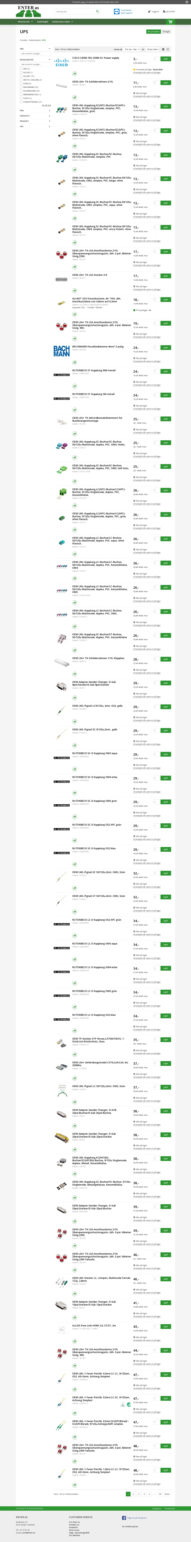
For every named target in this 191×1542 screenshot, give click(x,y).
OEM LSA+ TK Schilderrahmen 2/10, (92, 81)
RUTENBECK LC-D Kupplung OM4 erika (94, 967)
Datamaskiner (35, 40)
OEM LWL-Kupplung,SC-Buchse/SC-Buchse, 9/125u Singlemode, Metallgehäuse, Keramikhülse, (101, 1183)
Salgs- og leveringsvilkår (79, 1532)
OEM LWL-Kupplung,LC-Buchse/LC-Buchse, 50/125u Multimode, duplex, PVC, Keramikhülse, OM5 (100, 589)
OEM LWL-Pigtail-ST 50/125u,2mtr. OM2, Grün (98, 896)
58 (160, 1494)
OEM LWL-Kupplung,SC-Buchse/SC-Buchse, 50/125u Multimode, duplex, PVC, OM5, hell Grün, (100, 467)
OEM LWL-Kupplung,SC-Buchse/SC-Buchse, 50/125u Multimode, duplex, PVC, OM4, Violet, (98, 443)
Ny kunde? (169, 11)
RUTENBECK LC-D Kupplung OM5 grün (94, 991)
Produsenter (169, 1508)
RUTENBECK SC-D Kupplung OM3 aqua (94, 753)
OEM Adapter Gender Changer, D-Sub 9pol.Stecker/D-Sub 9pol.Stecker (94, 683)
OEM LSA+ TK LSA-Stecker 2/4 (89, 275)
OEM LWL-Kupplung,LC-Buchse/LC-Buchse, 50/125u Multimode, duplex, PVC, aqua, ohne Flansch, (98, 540)
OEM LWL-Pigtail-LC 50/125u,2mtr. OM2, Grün (98, 1086)
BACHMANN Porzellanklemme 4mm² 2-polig (98, 346)
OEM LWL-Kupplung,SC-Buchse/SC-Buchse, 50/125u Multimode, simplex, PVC (97, 155)
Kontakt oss (74, 1524)
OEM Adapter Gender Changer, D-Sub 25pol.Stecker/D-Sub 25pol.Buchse (94, 1207)
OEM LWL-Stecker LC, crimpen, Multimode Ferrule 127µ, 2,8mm (101, 1279)
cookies (83, 2)
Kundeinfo (73, 1527)
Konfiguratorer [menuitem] (61, 21)
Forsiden (23, 40)
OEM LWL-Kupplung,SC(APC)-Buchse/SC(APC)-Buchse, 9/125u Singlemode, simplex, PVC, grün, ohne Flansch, (99, 132)
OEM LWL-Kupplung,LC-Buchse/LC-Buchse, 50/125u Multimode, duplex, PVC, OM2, (97, 612)
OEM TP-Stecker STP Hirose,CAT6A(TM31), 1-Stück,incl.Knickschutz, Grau (98, 1040)
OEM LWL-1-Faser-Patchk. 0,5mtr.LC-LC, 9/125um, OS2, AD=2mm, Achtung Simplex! (101, 1375)
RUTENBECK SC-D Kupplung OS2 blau (94, 848)
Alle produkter (154, 31)
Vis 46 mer (46, 105)
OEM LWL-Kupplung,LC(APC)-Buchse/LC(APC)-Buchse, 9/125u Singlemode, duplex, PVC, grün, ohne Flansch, (99, 516)
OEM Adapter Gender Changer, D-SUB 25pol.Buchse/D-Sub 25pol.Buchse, (94, 1111)
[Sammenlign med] (74, 73)
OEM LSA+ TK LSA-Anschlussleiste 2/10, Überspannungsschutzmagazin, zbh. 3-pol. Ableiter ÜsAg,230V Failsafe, (101, 1448)
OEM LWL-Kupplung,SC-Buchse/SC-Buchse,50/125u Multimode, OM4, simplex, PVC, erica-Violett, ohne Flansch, (101, 229)
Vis (150, 49)
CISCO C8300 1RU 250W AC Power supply (95, 57)
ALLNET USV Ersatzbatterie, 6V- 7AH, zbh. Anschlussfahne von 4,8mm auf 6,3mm (96, 300)
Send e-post (74, 1530)
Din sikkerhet (74, 1535)
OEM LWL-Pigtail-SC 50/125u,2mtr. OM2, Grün (98, 872)
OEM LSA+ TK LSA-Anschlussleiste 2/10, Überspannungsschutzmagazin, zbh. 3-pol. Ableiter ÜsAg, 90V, (101, 1352)
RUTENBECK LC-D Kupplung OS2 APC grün (96, 919)
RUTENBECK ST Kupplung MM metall (94, 370)
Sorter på (127, 49)
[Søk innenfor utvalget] (35, 53)
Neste (167, 1494)
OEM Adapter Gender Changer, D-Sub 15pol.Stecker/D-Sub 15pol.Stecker (94, 1303)
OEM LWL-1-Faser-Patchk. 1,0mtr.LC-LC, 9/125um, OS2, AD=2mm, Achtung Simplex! (101, 1470)
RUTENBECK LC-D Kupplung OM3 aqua (94, 943)
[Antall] (156, 58)
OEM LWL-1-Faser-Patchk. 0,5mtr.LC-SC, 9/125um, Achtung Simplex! (101, 1399)
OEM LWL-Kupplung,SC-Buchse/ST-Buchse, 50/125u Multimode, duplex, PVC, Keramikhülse (99, 636)
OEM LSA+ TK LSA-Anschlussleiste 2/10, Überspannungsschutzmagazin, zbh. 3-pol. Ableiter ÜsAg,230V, (101, 1232)
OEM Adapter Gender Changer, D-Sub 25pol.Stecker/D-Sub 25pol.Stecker (94, 1135)
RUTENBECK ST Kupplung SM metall (93, 394)
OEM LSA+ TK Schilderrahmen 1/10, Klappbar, (98, 658)
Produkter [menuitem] (24, 21)
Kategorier (156, 1508)
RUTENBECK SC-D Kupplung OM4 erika (94, 777)
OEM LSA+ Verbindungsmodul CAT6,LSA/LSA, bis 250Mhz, (100, 1064)
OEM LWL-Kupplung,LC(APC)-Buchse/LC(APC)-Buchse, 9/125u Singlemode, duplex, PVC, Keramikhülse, (98, 492)
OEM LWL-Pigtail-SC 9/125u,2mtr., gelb (94, 729)
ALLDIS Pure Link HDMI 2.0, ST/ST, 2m (94, 1325)
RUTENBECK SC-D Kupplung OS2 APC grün (96, 824)
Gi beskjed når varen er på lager (146, 73)
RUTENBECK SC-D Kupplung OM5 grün (94, 801)
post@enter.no (28, 1532)
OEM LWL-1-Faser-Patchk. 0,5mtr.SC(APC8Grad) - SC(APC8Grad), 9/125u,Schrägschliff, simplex (100, 1422)
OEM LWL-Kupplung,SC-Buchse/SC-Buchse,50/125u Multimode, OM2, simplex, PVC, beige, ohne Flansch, (101, 180)
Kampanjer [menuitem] (42, 21)
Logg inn (154, 11)
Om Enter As (74, 1522)
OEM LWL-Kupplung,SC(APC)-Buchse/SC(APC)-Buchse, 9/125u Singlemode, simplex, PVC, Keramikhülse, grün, (98, 108)
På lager (166, 31)
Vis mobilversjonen (130, 1526)
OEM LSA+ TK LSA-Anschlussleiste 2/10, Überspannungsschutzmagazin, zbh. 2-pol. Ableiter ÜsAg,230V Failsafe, (101, 1256)
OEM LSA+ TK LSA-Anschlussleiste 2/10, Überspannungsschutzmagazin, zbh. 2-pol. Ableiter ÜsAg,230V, (101, 253)
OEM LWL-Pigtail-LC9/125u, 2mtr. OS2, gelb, (97, 705)
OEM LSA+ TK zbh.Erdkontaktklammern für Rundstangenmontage (97, 419)
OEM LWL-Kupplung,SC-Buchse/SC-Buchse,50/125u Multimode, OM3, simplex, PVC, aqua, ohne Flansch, (101, 205)
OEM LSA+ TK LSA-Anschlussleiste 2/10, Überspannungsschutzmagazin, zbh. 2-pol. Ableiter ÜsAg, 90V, (101, 325)
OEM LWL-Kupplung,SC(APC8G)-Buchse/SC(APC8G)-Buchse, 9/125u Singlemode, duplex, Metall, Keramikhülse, (99, 1160)
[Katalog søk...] (75, 11)
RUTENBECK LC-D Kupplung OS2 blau (94, 1014)
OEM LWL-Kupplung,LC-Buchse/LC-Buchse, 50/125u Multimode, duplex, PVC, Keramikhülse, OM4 (100, 565)
